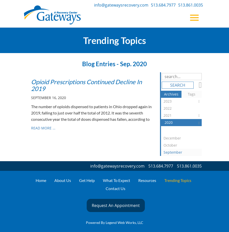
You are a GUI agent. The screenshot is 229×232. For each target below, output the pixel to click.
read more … (43, 128)
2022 (183, 109)
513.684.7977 (163, 5)
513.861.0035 (190, 5)
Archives (171, 94)
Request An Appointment (116, 205)
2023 (183, 101)
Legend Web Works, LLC (124, 222)
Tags (191, 94)
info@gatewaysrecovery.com (121, 5)
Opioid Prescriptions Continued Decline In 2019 (86, 85)
